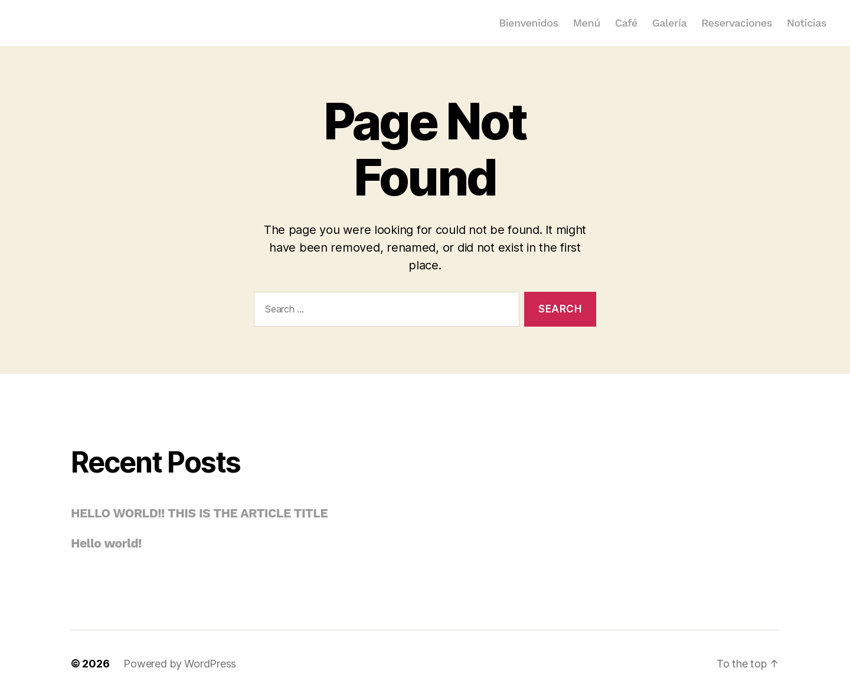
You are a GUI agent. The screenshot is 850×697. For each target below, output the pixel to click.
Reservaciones (736, 23)
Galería (669, 23)
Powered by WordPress (179, 663)
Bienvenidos (528, 23)
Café (626, 23)
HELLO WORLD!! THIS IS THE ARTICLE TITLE (199, 513)
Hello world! (106, 543)
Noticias (806, 23)
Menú (586, 23)
